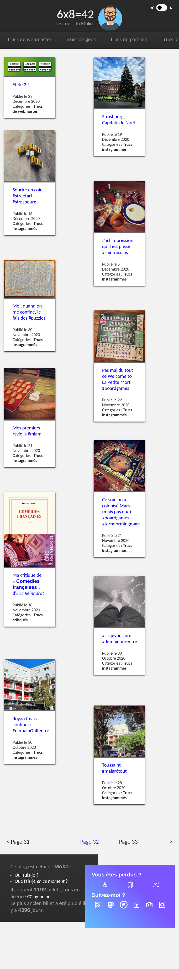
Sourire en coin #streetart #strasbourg (28, 196)
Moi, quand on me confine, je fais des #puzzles (29, 312)
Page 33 (128, 841)
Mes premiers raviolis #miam (27, 430)
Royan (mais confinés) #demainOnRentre (31, 724)
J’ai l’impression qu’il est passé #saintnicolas (117, 246)
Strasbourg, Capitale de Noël (118, 120)
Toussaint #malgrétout (114, 768)
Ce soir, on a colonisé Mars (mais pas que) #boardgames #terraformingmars (121, 512)
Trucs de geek (81, 39)
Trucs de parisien (129, 39)
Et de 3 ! (21, 85)
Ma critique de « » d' (28, 584)
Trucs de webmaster (29, 39)
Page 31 (20, 841)
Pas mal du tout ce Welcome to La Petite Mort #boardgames (117, 379)
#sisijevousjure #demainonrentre (119, 638)
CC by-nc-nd (38, 896)
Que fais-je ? (41, 881)
